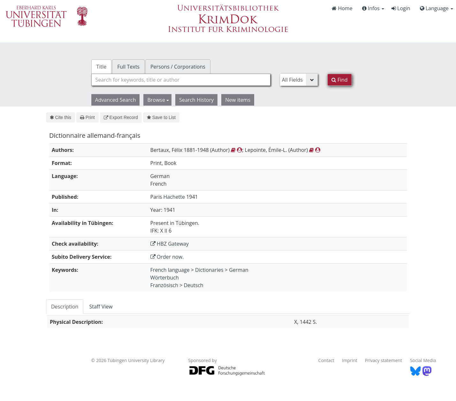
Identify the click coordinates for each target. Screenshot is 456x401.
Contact (326, 360)
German (238, 269)
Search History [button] (196, 99)
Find (339, 79)
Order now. (167, 256)
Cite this (60, 117)
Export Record (121, 117)
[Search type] (299, 80)
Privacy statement (383, 360)
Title (101, 66)
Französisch (164, 285)
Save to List (161, 117)
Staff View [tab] (100, 306)
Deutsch (193, 285)
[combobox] (180, 80)
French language (170, 269)
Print (87, 117)
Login (400, 8)
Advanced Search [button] (115, 99)
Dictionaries (209, 269)
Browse (158, 99)
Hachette (174, 196)
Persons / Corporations (177, 66)
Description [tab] (64, 306)
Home (342, 8)
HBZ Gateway (169, 243)
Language (436, 8)
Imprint (349, 360)
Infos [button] (373, 8)
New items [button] (237, 99)
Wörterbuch (164, 277)
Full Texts (128, 66)
